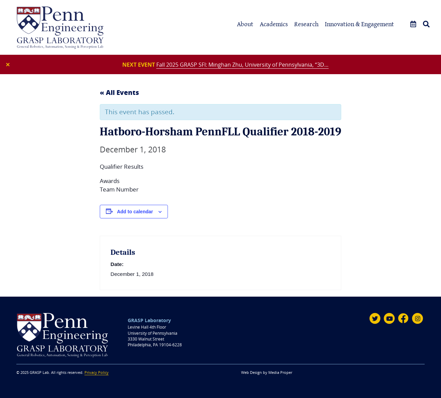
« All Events (119, 92)
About (245, 24)
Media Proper (280, 372)
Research (306, 24)
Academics (274, 24)
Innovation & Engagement (359, 24)
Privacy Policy (96, 372)
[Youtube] (389, 318)
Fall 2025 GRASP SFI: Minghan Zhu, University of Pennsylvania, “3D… (242, 64)
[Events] (413, 24)
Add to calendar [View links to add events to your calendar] (135, 211)
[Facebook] (403, 318)
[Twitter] (374, 318)
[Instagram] (417, 318)
